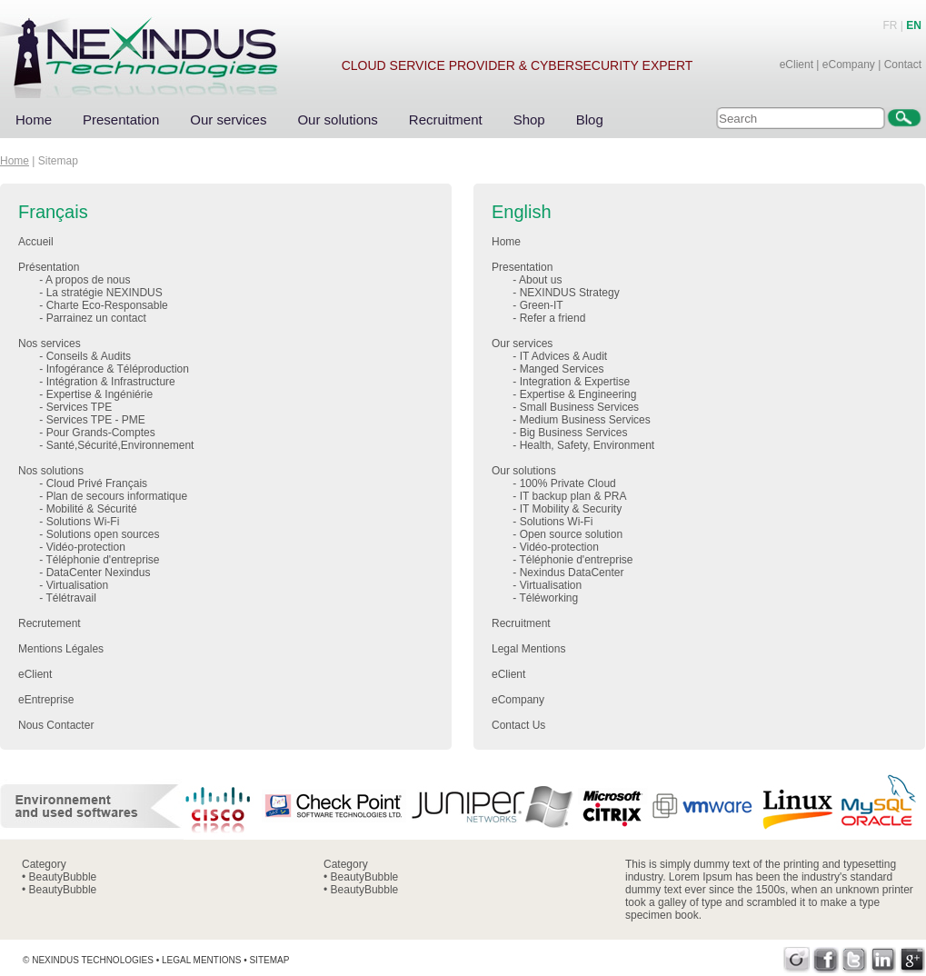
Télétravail (70, 598)
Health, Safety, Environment (587, 445)
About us (540, 280)
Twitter (854, 960)
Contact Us (518, 725)
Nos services (49, 343)
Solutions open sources (103, 534)
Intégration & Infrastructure (110, 381)
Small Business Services (579, 407)
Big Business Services (574, 432)
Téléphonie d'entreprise (102, 559)
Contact (902, 64)
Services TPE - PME (95, 419)
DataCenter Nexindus (98, 572)
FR (890, 25)
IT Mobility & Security (571, 509)
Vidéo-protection (85, 547)
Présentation (48, 267)
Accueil (36, 241)
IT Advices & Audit (564, 356)
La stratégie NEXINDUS (104, 292)
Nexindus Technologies (93, 960)
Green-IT (541, 305)
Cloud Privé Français (96, 483)
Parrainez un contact (96, 318)
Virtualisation (77, 585)
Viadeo (796, 960)
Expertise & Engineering (578, 394)
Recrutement (49, 623)
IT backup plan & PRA (573, 496)
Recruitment (446, 119)
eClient (796, 64)
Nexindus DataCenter (572, 572)
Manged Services (562, 369)
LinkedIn (884, 960)
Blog (589, 119)
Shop (529, 119)
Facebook (825, 960)
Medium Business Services (585, 419)
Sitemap (269, 960)
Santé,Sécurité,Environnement (120, 445)
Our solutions (337, 119)
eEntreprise (46, 699)
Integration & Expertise (575, 381)
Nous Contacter (56, 725)
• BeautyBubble (59, 877)
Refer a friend (553, 318)
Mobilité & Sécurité (91, 509)
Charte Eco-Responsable (107, 305)
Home (33, 119)
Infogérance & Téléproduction (117, 369)
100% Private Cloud (568, 483)
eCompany (848, 64)
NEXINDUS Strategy (570, 292)
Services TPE (79, 407)
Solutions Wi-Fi (83, 521)
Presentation (121, 119)
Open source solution (571, 534)
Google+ (913, 960)
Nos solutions (51, 470)
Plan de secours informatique (116, 496)
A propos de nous (87, 280)
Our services (228, 119)
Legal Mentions (528, 648)
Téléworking (548, 598)
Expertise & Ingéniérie (99, 394)
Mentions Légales (61, 648)
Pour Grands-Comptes (100, 432)
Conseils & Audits (88, 356)
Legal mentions (201, 960)
